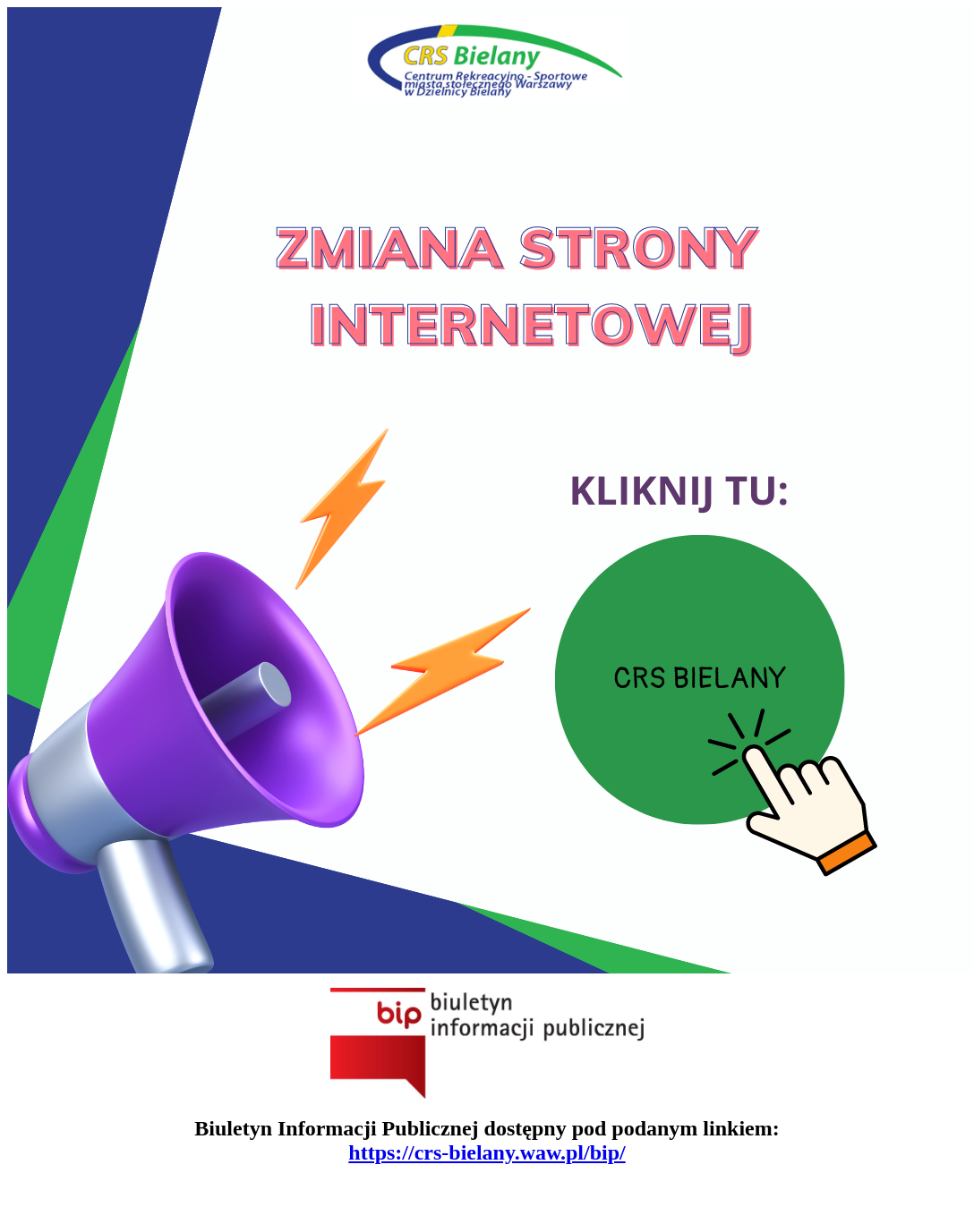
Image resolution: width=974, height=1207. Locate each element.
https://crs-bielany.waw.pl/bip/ (486, 1152)
